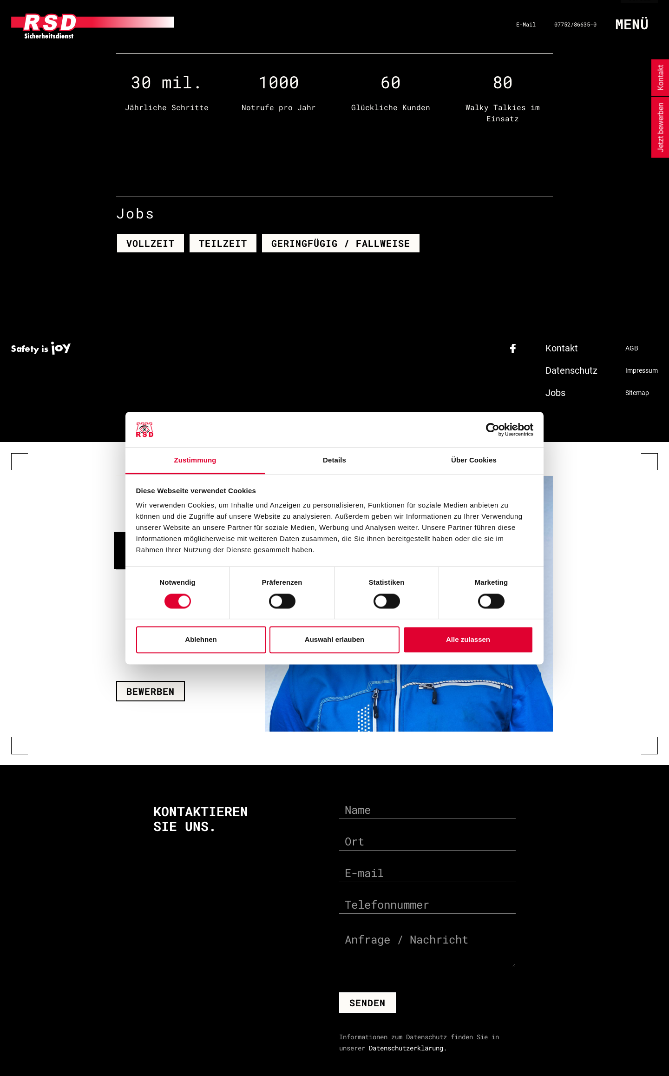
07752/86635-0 (575, 24)
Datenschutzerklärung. (408, 1047)
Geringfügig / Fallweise (340, 243)
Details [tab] (334, 460)
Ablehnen (200, 640)
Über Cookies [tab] (474, 460)
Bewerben (150, 691)
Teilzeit (223, 243)
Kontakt (561, 347)
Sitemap (637, 392)
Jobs (555, 392)
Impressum (641, 370)
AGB (631, 347)
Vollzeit (150, 243)
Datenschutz (571, 370)
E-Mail (526, 24)
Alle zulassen (468, 640)
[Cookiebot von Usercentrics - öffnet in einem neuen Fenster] (492, 429)
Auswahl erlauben (334, 640)
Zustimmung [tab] (195, 460)
